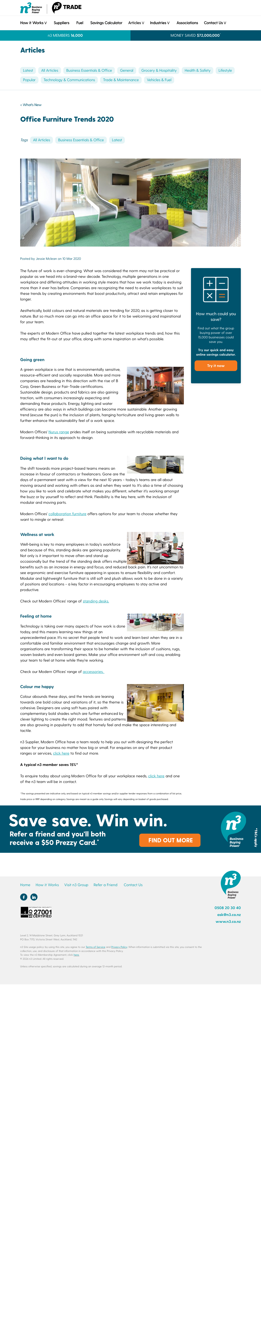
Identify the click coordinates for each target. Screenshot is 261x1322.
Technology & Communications (69, 80)
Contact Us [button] (213, 23)
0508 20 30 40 (227, 908)
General (126, 70)
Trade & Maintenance (121, 80)
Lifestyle (225, 70)
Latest (28, 70)
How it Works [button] (31, 23)
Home (25, 885)
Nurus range (58, 432)
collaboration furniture (67, 514)
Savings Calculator (106, 23)
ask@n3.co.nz (229, 914)
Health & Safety (197, 70)
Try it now (216, 365)
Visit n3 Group (76, 885)
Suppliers (61, 23)
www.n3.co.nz (228, 921)
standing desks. (96, 601)
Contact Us (133, 885)
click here (61, 753)
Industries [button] (158, 23)
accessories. (93, 671)
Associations (187, 23)
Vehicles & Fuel (159, 80)
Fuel (79, 23)
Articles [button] (134, 23)
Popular (29, 80)
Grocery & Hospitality (159, 70)
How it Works (47, 885)
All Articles (49, 70)
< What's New (31, 104)
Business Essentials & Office (89, 70)
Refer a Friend (105, 885)
